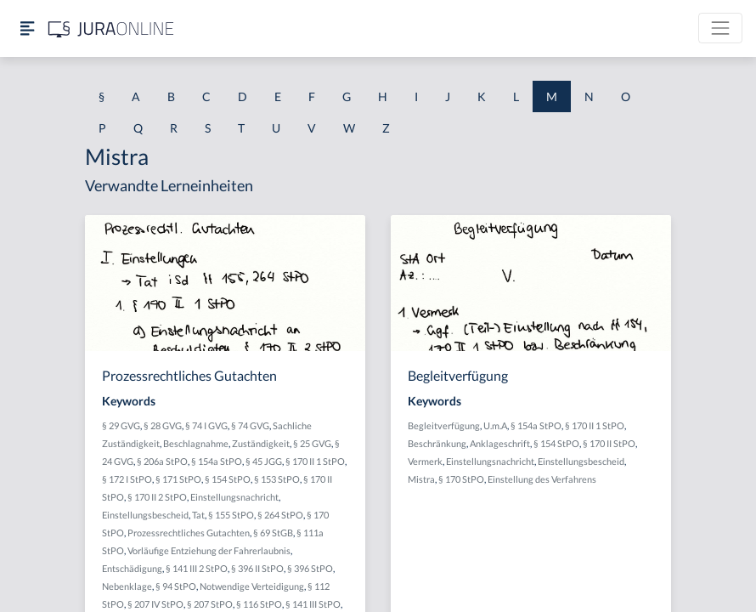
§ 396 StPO (310, 568)
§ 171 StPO (178, 478)
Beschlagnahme (195, 443)
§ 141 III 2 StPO (197, 568)
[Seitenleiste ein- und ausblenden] (27, 28)
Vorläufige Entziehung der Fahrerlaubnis (209, 550)
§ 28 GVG (163, 425)
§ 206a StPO (162, 461)
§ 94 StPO (175, 586)
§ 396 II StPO (257, 568)
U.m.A (495, 425)
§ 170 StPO (461, 478)
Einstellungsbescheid (145, 514)
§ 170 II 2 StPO (157, 496)
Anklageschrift (500, 443)
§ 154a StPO (216, 461)
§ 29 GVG (121, 425)
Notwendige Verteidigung (252, 586)
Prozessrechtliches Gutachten (188, 532)
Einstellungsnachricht (234, 496)
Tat (198, 514)
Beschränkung (437, 443)
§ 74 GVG (250, 425)
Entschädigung (132, 568)
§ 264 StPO (280, 514)
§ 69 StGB (273, 532)
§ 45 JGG (263, 461)
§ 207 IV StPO (155, 603)
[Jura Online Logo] (111, 28)
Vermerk (425, 461)
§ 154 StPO (228, 478)
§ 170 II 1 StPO (315, 461)
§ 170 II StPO (609, 443)
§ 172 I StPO (127, 478)
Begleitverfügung (444, 425)
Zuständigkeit (261, 443)
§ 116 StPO (259, 603)
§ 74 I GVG (206, 425)
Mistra (421, 478)
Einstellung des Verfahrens (542, 478)
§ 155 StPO (231, 514)
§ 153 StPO (277, 478)
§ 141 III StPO (313, 603)
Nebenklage (127, 586)
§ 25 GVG (312, 443)
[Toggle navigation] (720, 28)
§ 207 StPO (210, 603)
